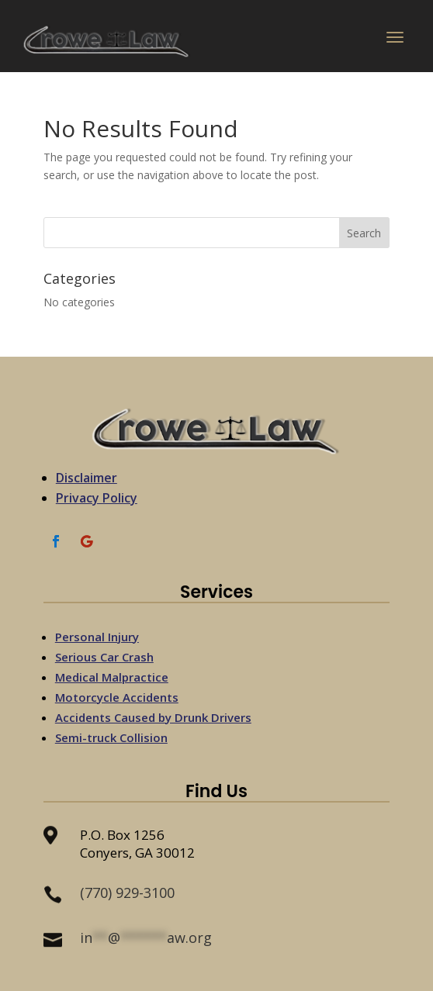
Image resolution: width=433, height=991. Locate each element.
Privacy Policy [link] (96, 497)
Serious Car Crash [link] (104, 657)
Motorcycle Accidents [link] (116, 697)
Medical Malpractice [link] (111, 677)
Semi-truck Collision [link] (111, 737)
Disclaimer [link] (86, 477)
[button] (395, 40)
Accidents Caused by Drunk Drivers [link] (153, 717)
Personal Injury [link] (97, 636)
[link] (107, 40)
